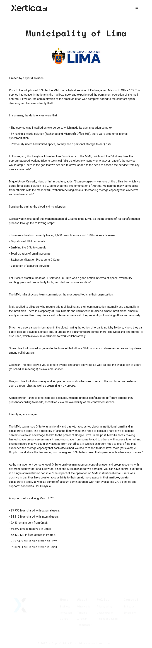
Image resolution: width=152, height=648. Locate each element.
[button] (137, 8)
